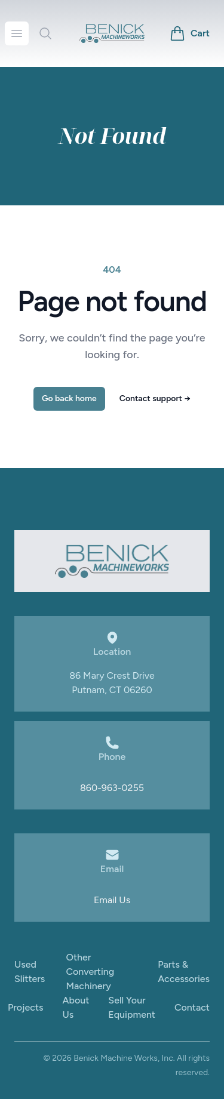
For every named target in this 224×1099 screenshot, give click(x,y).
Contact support (155, 398)
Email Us (112, 900)
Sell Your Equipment (131, 1007)
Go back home (69, 398)
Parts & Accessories (184, 971)
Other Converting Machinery (90, 972)
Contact (192, 1007)
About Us (76, 1007)
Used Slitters (29, 971)
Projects (26, 1007)
